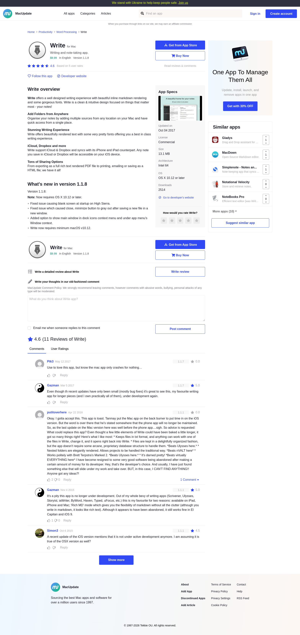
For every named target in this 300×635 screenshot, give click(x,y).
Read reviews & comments (180, 66)
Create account (281, 14)
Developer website (72, 76)
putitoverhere (57, 412)
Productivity (45, 32)
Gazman (53, 385)
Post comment (180, 329)
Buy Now (180, 56)
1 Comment (190, 479)
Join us (183, 3)
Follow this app (40, 76)
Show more (116, 560)
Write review (180, 272)
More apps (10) (223, 211)
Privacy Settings (220, 598)
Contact (241, 584)
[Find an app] (142, 13)
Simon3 (52, 531)
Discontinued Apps (193, 598)
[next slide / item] (199, 108)
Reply (64, 375)
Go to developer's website (176, 197)
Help (239, 591)
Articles (106, 13)
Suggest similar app (240, 223)
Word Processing (66, 32)
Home (31, 32)
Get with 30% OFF (240, 106)
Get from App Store (180, 45)
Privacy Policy (219, 591)
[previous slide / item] (161, 108)
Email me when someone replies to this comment (66, 328)
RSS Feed (243, 598)
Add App (186, 591)
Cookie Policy (219, 605)
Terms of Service (221, 584)
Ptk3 (50, 361)
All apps (69, 13)
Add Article (188, 605)
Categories (87, 13)
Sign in (255, 14)
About (185, 584)
